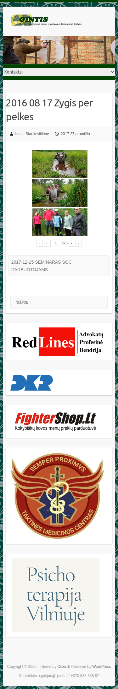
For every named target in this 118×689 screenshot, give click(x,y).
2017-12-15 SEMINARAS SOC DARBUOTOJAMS (41, 266)
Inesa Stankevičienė (32, 134)
